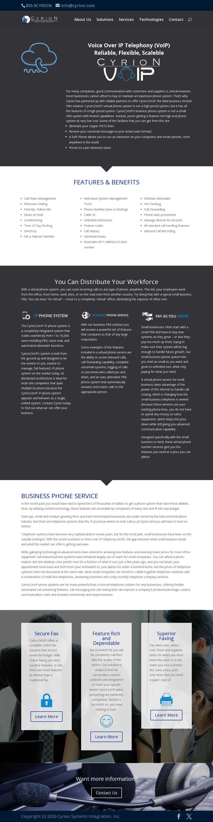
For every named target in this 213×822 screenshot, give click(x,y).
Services (126, 20)
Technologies (151, 20)
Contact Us (106, 793)
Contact (176, 20)
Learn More (46, 716)
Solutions (105, 20)
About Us (82, 20)
